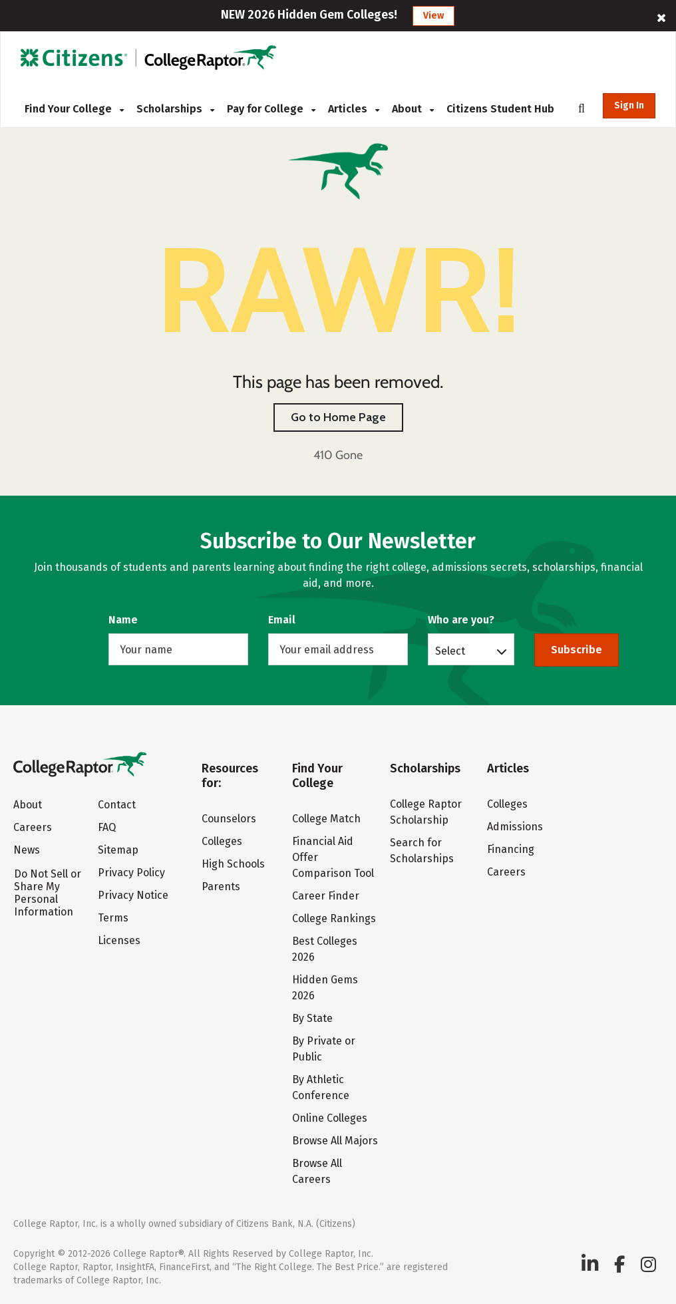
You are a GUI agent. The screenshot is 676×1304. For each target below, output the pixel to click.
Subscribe (576, 649)
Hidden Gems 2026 (325, 987)
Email (281, 619)
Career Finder (325, 896)
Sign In (629, 105)
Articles (353, 108)
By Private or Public (323, 1049)
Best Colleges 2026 (324, 949)
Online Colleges (329, 1118)
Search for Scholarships (422, 850)
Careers (32, 827)
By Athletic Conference (320, 1087)
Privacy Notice (133, 895)
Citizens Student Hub (500, 108)
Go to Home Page (338, 417)
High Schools (233, 864)
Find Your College (74, 108)
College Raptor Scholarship (426, 812)
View (433, 15)
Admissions (515, 826)
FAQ (107, 827)
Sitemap (118, 850)
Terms (113, 917)
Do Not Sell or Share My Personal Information (47, 893)
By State (312, 1018)
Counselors (229, 818)
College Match (326, 818)
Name (123, 619)
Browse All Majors (335, 1140)
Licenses (119, 940)
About (413, 108)
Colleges (222, 841)
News (26, 850)
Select (450, 651)
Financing (510, 849)
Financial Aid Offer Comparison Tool (333, 857)
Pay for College (271, 108)
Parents (221, 886)
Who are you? (461, 619)
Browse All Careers (317, 1171)
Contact (117, 804)
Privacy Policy (131, 872)
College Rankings (334, 918)
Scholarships (175, 108)
